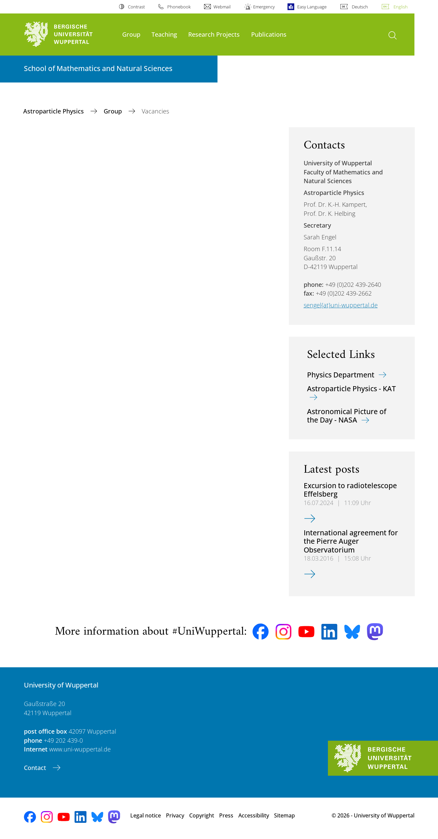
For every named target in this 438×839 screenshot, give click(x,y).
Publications (269, 34)
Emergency (264, 7)
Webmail (222, 7)
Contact (36, 768)
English (401, 7)
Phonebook (179, 7)
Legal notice (145, 815)
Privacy (175, 815)
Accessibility (253, 815)
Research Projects (214, 34)
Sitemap (284, 815)
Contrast (136, 7)
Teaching (164, 34)
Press (226, 815)
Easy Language (312, 7)
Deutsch (360, 7)
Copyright (201, 815)
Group (131, 34)
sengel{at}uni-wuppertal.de (341, 305)
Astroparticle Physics (54, 111)
